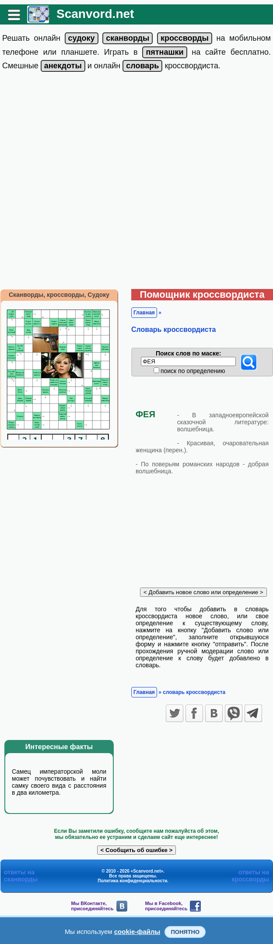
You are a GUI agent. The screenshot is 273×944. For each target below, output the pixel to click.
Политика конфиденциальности (132, 880)
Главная (144, 313)
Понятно (185, 932)
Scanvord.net (95, 14)
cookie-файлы (137, 931)
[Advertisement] (102, 182)
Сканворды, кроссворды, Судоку (59, 294)
